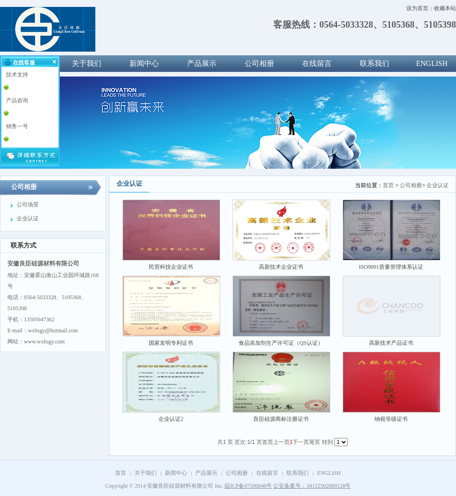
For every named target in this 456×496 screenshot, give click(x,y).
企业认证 (438, 185)
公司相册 (259, 63)
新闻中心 (144, 63)
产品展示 (201, 63)
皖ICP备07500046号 (248, 486)
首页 (388, 185)
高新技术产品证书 (391, 343)
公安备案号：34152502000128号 (312, 486)
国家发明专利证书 (171, 343)
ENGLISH (328, 473)
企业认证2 (170, 419)
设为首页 (417, 8)
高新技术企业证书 (281, 267)
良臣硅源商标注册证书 (281, 419)
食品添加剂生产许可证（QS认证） (281, 343)
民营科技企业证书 (171, 267)
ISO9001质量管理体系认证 (391, 267)
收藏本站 (445, 8)
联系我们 (374, 63)
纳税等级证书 (391, 419)
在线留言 (317, 63)
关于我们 (86, 63)
